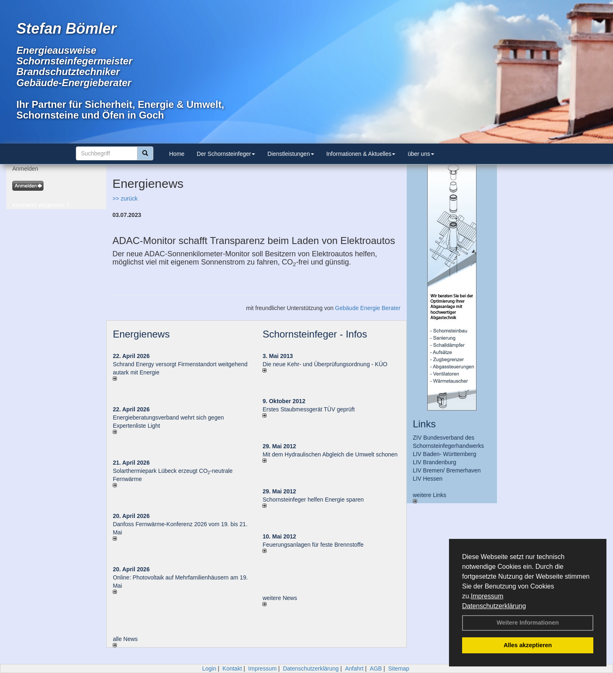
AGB (376, 668)
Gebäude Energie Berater (368, 308)
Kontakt (232, 668)
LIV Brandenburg (434, 462)
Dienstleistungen (290, 154)
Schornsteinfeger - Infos (314, 334)
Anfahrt (354, 668)
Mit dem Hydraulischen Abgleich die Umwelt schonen (329, 454)
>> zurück (124, 198)
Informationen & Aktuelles (361, 154)
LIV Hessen (427, 478)
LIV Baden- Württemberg (444, 454)
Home (177, 154)
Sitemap (398, 668)
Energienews (141, 334)
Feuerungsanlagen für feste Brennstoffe (312, 544)
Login (209, 668)
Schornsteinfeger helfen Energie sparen (313, 499)
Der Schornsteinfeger (226, 154)
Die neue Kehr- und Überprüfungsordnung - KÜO (324, 364)
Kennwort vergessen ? (40, 205)
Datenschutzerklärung (494, 605)
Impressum (487, 596)
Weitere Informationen (528, 622)
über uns (421, 154)
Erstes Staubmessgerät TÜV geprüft (308, 409)
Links (424, 423)
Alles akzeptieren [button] (528, 645)
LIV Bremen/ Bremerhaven (447, 470)
